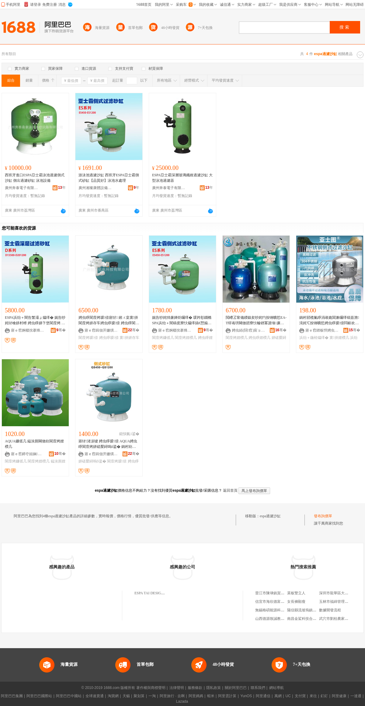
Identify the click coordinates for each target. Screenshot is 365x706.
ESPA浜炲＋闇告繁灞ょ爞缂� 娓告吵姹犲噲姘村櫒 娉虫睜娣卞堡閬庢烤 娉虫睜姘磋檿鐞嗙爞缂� (35, 320)
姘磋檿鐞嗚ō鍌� (92, 461)
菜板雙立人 (296, 593)
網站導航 (276, 688)
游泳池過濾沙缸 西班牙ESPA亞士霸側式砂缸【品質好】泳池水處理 (108, 178)
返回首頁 (230, 490)
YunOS (246, 696)
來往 (313, 696)
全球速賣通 (94, 696)
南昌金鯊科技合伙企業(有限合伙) (314, 618)
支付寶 (300, 696)
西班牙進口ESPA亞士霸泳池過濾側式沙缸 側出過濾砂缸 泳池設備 (34, 178)
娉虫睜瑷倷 (109, 337)
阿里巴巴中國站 (69, 696)
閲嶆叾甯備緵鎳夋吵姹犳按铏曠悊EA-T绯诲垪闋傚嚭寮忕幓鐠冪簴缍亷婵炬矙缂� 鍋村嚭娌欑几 (256, 320)
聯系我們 (258, 688)
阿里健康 (339, 696)
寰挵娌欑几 (339, 337)
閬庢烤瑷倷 (88, 337)
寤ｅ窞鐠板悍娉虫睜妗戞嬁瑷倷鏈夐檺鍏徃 (322, 330)
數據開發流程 (330, 610)
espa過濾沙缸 (270, 516)
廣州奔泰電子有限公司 (21, 188)
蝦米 (210, 696)
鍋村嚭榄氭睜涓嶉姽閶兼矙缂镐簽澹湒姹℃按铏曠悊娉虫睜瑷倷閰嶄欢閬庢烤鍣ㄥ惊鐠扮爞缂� (329, 320)
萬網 (278, 696)
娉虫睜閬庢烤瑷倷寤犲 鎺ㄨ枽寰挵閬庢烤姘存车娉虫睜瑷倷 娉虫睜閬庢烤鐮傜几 (108, 320)
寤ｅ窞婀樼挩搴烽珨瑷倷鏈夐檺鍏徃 (27, 330)
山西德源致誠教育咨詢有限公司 (280, 618)
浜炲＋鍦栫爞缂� (313, 337)
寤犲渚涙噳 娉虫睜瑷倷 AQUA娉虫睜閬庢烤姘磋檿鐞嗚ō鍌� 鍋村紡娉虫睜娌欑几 (107, 444)
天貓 (126, 696)
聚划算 (139, 696)
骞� (61, 330)
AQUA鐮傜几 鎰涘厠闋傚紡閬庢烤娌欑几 (34, 444)
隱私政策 (213, 688)
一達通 (355, 696)
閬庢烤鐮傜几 (163, 337)
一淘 (152, 696)
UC (288, 696)
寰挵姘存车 (129, 337)
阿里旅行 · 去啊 (172, 696)
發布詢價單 (323, 516)
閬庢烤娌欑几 (186, 337)
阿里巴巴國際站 (39, 696)
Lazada (182, 701)
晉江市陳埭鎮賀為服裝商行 (277, 593)
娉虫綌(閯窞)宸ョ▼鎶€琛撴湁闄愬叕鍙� (248, 330)
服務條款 (195, 688)
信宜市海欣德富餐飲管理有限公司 (282, 601)
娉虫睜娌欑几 (259, 337)
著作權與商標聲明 (150, 688)
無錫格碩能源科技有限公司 (277, 610)
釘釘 (324, 696)
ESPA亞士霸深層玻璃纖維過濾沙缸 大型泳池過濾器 (182, 178)
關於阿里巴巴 (236, 688)
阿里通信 (263, 696)
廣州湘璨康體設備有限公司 (95, 188)
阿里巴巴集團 (12, 696)
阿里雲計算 (227, 696)
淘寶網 (113, 696)
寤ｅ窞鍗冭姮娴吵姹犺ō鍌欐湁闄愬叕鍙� (27, 454)
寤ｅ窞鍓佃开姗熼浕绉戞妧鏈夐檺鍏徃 (101, 330)
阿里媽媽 (196, 696)
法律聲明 (176, 688)
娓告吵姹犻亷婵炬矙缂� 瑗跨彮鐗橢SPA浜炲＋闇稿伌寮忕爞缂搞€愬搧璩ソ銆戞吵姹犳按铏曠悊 (182, 320)
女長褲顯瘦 (296, 601)
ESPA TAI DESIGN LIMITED (157, 593)
